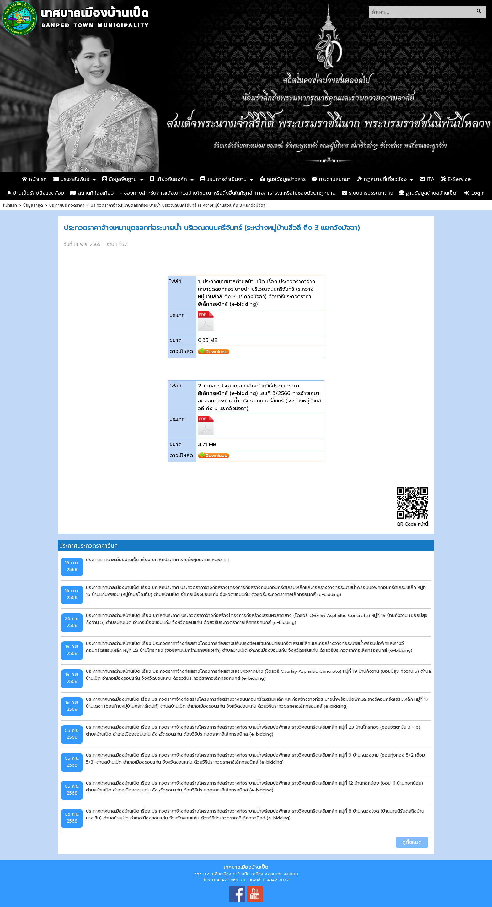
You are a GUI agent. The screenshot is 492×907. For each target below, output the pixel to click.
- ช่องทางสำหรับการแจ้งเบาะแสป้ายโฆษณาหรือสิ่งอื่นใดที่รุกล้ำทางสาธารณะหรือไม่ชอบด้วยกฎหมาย (228, 193)
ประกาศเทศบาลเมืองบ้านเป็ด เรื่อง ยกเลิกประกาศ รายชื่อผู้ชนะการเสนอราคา (157, 559)
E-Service (456, 179)
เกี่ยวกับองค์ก (168, 179)
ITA (427, 179)
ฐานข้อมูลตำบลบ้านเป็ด (427, 193)
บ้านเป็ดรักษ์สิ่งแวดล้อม (35, 193)
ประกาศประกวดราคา (66, 205)
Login (474, 193)
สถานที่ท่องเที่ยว (92, 193)
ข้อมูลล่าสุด (33, 205)
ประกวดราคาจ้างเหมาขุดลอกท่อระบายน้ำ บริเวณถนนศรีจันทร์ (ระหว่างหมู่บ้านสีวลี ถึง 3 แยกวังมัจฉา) (179, 205)
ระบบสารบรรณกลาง (367, 193)
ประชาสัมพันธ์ (71, 179)
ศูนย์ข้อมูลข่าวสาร (283, 179)
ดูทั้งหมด (412, 842)
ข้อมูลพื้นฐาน (119, 179)
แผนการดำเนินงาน (223, 179)
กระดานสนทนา (331, 179)
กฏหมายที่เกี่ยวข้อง (382, 179)
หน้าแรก (34, 179)
